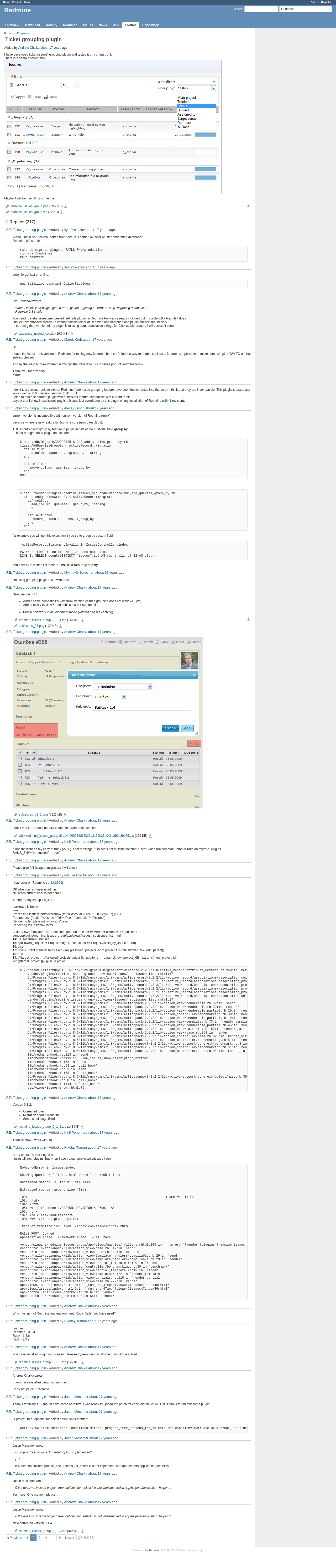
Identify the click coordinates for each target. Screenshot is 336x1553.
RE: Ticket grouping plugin (26, 230)
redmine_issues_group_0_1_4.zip (42, 1531)
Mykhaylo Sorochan (79, 572)
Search (238, 9)
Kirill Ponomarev (76, 842)
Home (6, 2)
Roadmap (70, 25)
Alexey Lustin (74, 408)
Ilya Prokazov (74, 230)
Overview (12, 25)
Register (326, 2)
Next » (69, 1538)
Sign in (315, 2)
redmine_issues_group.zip (28, 212)
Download (32, 25)
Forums (130, 25)
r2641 (66, 393)
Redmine (154, 1550)
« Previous (14, 1538)
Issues (88, 25)
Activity (51, 25)
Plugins (21, 33)
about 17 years (50, 48)
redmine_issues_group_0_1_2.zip (42, 1126)
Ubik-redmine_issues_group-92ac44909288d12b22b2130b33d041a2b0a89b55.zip (76, 836)
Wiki (116, 25)
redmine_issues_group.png (29, 206)
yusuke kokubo (75, 875)
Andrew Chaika (28, 48)
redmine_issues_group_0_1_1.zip (42, 620)
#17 (138, 932)
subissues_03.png (31, 626)
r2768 (58, 882)
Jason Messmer (76, 1397)
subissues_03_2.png (33, 814)
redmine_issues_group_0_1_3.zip (42, 1362)
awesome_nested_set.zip (36, 333)
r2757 (67, 580)
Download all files (248, 205)
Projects (17, 2)
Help (27, 2)
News (103, 25)
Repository (150, 25)
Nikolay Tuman (75, 1147)
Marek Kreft (73, 339)
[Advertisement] (281, 110)
